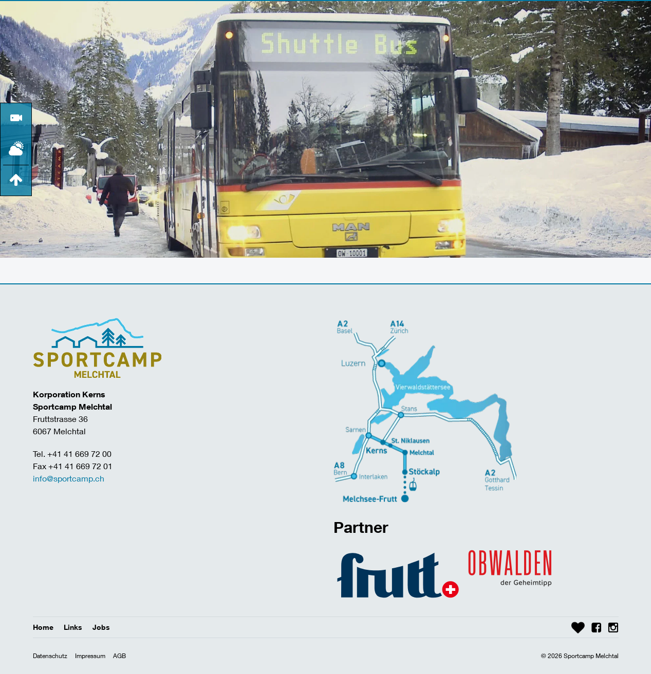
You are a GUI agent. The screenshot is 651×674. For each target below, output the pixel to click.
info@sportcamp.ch (68, 478)
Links (73, 627)
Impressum (90, 656)
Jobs (101, 627)
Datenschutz (50, 656)
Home (43, 627)
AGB (119, 656)
